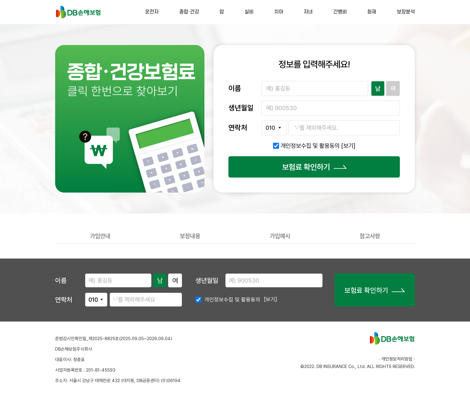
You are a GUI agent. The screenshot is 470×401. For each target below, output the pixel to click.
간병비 (340, 12)
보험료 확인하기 (314, 167)
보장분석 (406, 12)
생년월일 (206, 280)
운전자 (152, 12)
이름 (61, 280)
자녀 (308, 12)
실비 (249, 12)
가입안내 (100, 236)
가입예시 (280, 236)
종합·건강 (189, 12)
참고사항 (370, 236)
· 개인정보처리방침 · (397, 359)
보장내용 (190, 236)
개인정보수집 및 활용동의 (318, 146)
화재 (371, 12)
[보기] (348, 146)
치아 (278, 12)
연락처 (63, 299)
